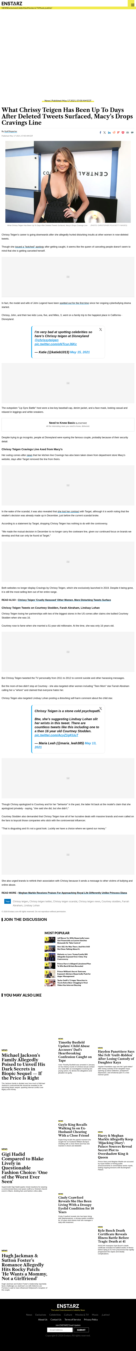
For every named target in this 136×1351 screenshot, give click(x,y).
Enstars (12, 3)
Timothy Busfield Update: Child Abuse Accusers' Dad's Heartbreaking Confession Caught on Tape (75, 1051)
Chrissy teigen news (89, 901)
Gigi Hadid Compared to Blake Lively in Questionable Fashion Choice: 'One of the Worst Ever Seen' (25, 1168)
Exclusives (12, 8)
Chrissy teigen (20, 901)
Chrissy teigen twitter (40, 901)
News (47, 100)
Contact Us (56, 1319)
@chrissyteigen (47, 340)
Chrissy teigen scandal (65, 901)
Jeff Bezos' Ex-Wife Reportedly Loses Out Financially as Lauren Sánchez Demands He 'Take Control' (73, 940)
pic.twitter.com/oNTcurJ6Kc (56, 344)
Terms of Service (73, 1319)
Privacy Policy (91, 1319)
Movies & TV (33, 8)
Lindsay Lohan (32, 905)
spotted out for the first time (74, 303)
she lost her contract (68, 511)
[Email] (127, 132)
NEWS (5, 8)
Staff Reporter (10, 131)
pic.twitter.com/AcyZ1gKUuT (56, 735)
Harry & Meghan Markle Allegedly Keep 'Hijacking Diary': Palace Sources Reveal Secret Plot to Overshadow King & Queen (115, 1146)
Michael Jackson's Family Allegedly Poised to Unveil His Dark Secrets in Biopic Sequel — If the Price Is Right (23, 1067)
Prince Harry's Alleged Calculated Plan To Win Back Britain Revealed (74, 964)
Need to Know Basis (62, 422)
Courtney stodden (111, 901)
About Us (42, 1319)
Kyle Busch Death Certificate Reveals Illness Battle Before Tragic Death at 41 (113, 1236)
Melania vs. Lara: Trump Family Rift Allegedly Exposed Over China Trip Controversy (72, 956)
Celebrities (22, 8)
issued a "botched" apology (29, 246)
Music (42, 8)
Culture (68, 1314)
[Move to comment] (132, 132)
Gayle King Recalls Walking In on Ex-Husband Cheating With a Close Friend (73, 1130)
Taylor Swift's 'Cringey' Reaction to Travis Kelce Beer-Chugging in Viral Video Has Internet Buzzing (72, 982)
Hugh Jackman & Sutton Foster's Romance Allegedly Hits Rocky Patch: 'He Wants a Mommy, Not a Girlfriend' (24, 1267)
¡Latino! (48, 8)
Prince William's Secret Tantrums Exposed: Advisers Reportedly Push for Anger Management (74, 973)
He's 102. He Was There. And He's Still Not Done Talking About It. (73, 947)
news (29, 455)
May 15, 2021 (80, 352)
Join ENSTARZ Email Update (68, 1325)
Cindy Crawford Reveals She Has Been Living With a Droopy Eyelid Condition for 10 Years (76, 1205)
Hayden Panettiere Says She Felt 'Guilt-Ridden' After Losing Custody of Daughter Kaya (116, 1057)
